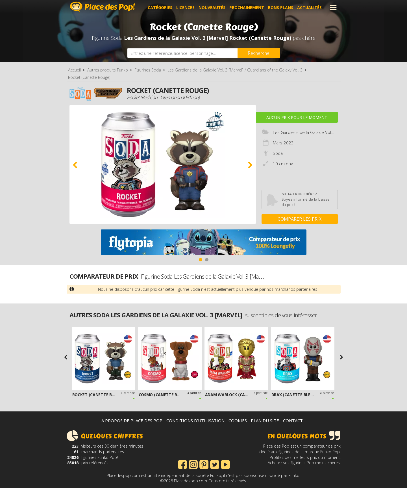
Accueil (74, 70)
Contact (293, 420)
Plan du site (265, 420)
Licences (185, 7)
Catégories (160, 7)
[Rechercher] (259, 53)
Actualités (309, 7)
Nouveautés (212, 7)
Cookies (237, 420)
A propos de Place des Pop (131, 420)
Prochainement (246, 7)
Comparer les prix (299, 219)
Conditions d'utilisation (195, 420)
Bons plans (280, 7)
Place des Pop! (102, 7)
